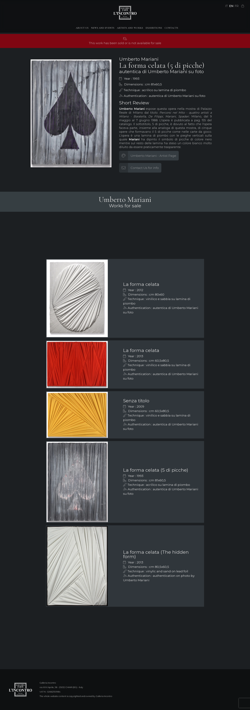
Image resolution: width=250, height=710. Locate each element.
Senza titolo (136, 400)
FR (237, 6)
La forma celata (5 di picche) (155, 470)
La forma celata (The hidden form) (156, 554)
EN (231, 6)
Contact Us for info (145, 168)
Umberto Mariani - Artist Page (153, 156)
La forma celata (141, 284)
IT (226, 6)
